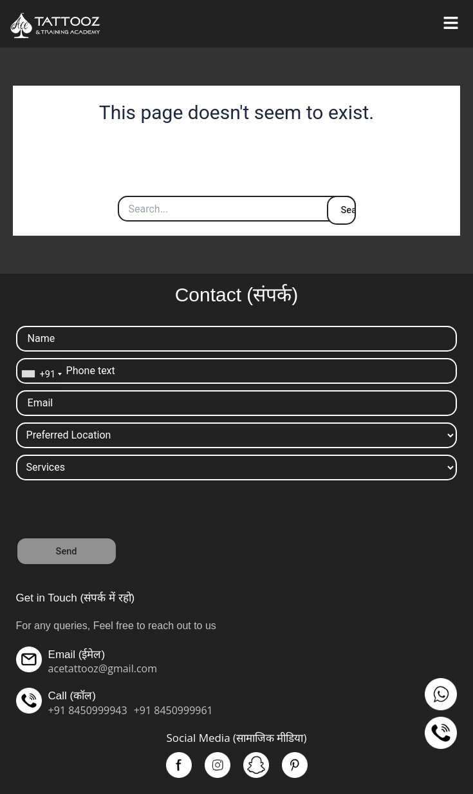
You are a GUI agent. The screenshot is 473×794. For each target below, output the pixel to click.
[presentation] (114, 512)
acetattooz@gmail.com (102, 668)
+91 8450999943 (87, 710)
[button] (450, 24)
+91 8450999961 (173, 710)
